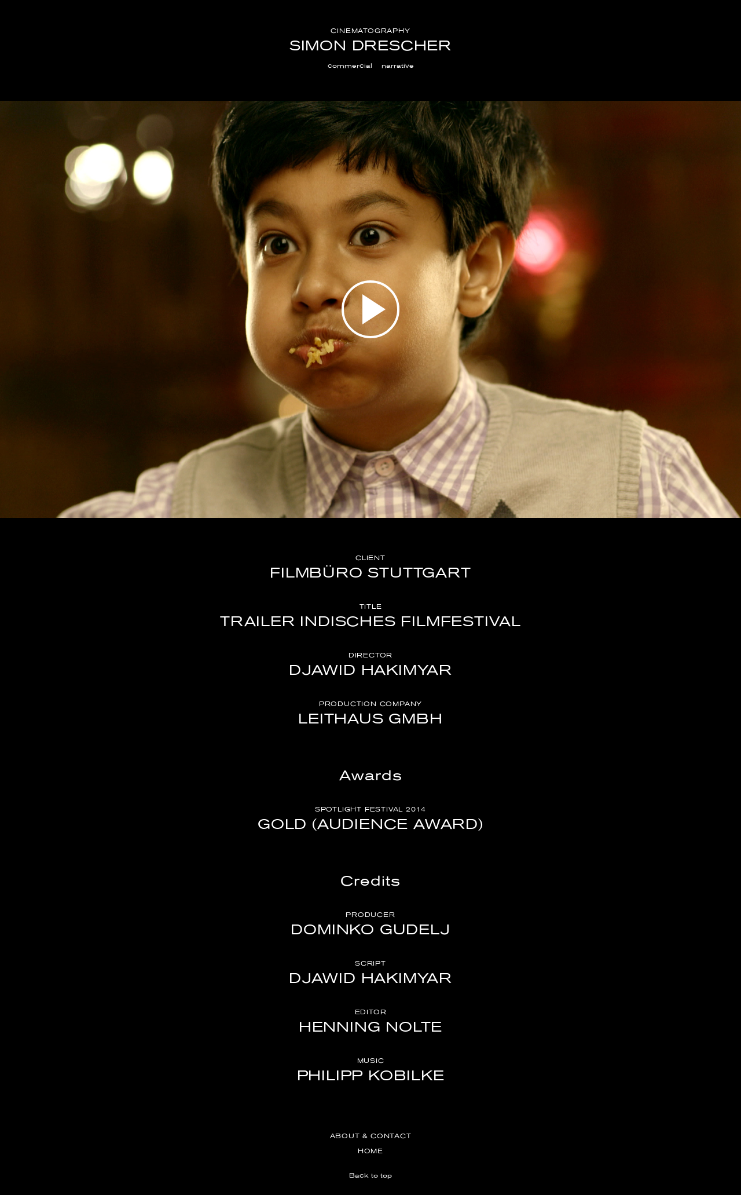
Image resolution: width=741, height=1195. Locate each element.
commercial (350, 65)
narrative (397, 65)
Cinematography (370, 31)
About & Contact (371, 1136)
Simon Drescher (370, 45)
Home (370, 1151)
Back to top (370, 1175)
